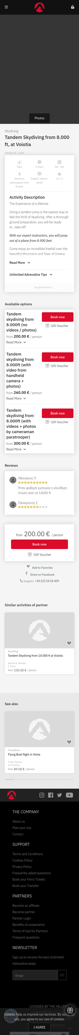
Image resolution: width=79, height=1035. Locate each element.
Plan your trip (21, 828)
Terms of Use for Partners (30, 931)
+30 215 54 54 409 (47, 581)
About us (18, 821)
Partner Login (21, 918)
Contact (17, 834)
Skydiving (11, 131)
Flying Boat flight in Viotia (24, 754)
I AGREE (39, 1027)
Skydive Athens (43, 287)
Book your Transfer (25, 886)
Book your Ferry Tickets (28, 879)
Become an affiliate (25, 906)
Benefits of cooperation (28, 925)
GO (62, 975)
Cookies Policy (22, 860)
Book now (58, 317)
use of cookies (54, 1019)
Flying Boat (14, 750)
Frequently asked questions (31, 873)
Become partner (23, 912)
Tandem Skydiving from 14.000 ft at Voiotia (35, 655)
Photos (39, 118)
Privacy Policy (21, 867)
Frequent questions (26, 937)
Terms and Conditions (27, 854)
